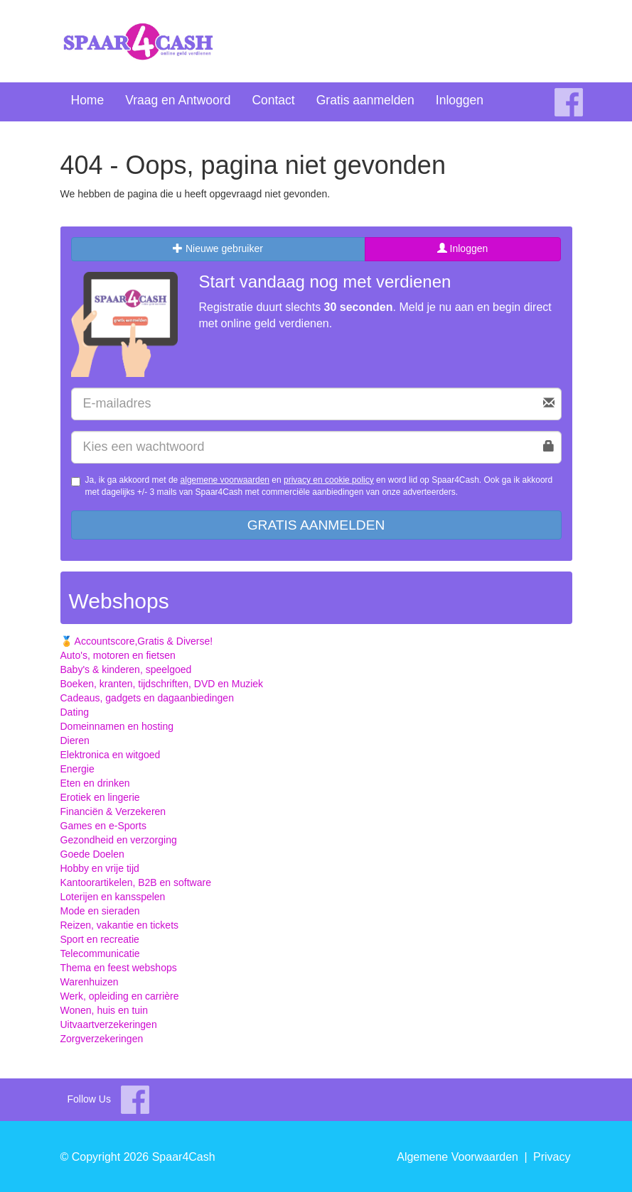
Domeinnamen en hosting (117, 726)
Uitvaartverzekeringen (108, 1024)
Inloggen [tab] (462, 248)
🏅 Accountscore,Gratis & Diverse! (136, 641)
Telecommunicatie (100, 953)
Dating (74, 712)
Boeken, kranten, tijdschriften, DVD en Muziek (162, 683)
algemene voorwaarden (225, 480)
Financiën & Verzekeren (113, 811)
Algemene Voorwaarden (457, 1157)
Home (88, 100)
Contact (273, 100)
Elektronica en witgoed (110, 754)
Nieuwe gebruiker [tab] (218, 248)
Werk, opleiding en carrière (119, 996)
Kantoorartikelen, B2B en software (135, 882)
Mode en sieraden (100, 911)
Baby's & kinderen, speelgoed (126, 669)
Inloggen (459, 100)
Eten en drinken (95, 783)
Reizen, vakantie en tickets (119, 925)
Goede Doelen (92, 854)
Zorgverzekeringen (102, 1038)
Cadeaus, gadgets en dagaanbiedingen (147, 698)
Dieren (75, 740)
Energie (77, 769)
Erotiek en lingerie (100, 797)
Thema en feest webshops (118, 967)
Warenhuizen (89, 982)
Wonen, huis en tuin (104, 1010)
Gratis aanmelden (365, 100)
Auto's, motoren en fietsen (118, 655)
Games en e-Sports (103, 825)
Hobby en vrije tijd (99, 868)
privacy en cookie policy (329, 480)
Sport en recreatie (99, 939)
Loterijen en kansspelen (113, 896)
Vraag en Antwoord (177, 100)
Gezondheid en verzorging (118, 840)
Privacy (551, 1157)
